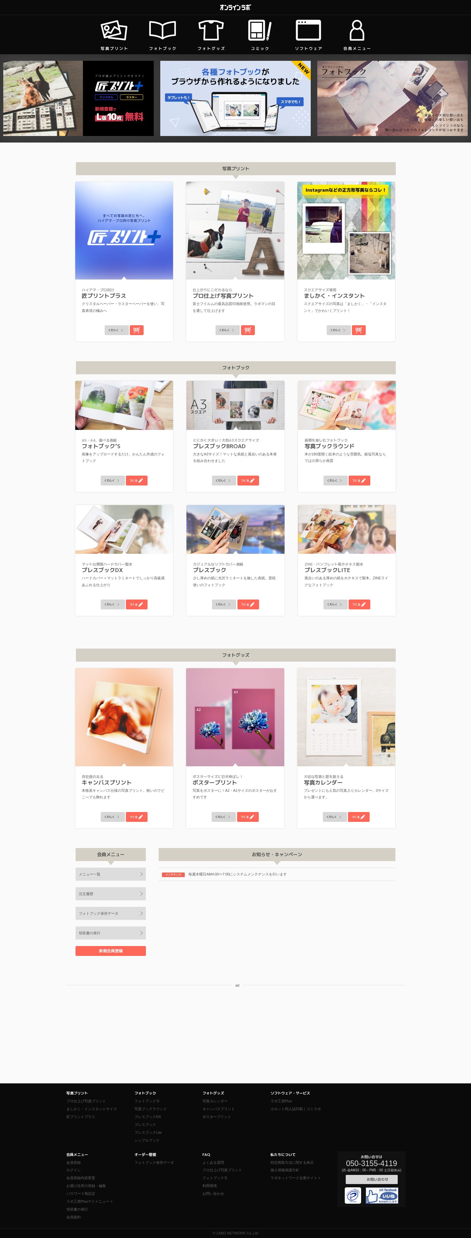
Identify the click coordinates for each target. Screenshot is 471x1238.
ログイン (73, 1170)
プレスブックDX (147, 1117)
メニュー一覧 (89, 874)
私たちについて (283, 1154)
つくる (139, 480)
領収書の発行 (89, 933)
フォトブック (145, 1093)
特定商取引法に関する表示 (292, 1162)
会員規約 (73, 1217)
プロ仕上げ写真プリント (86, 1101)
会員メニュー (77, 1154)
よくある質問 (213, 1162)
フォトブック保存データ (98, 913)
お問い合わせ (213, 1194)
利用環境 (209, 1186)
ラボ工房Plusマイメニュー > (89, 1201)
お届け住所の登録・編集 (86, 1186)
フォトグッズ (213, 1093)
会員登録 (73, 1162)
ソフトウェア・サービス (290, 1093)
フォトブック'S (214, 1178)
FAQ (206, 1154)
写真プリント (77, 1093)
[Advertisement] (235, 1037)
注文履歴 (86, 894)
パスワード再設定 (80, 1194)
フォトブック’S (146, 1101)
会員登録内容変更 (80, 1178)
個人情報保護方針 (284, 1170)
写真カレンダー (215, 1101)
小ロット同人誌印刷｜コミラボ (295, 1109)
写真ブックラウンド (150, 1109)
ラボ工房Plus (281, 1101)
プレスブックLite (148, 1132)
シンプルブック (147, 1140)
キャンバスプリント (218, 1109)
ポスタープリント (216, 1117)
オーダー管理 (145, 1154)
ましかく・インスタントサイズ (91, 1109)
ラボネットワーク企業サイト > (295, 1178)
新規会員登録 (111, 951)
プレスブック (145, 1125)
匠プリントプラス (80, 1117)
